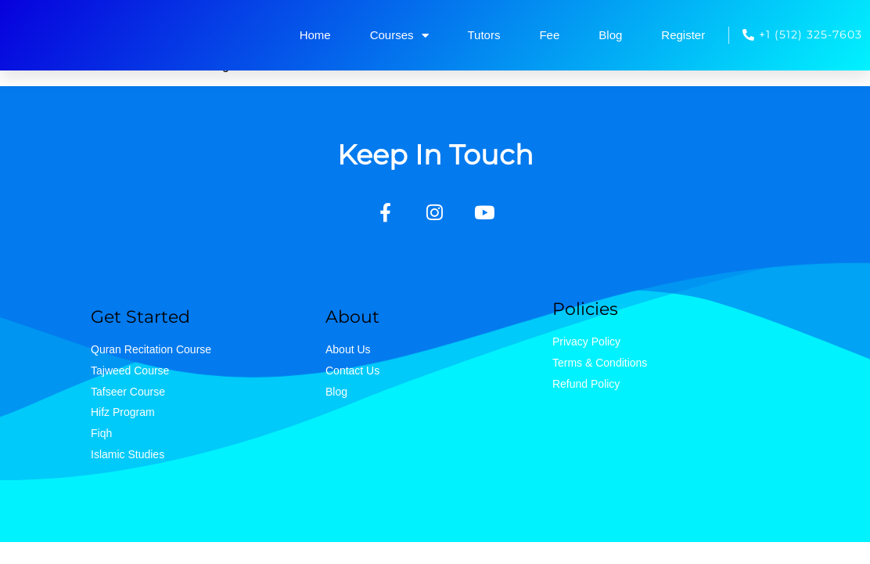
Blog (610, 35)
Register (683, 35)
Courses (399, 35)
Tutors (484, 35)
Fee (549, 35)
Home (315, 35)
